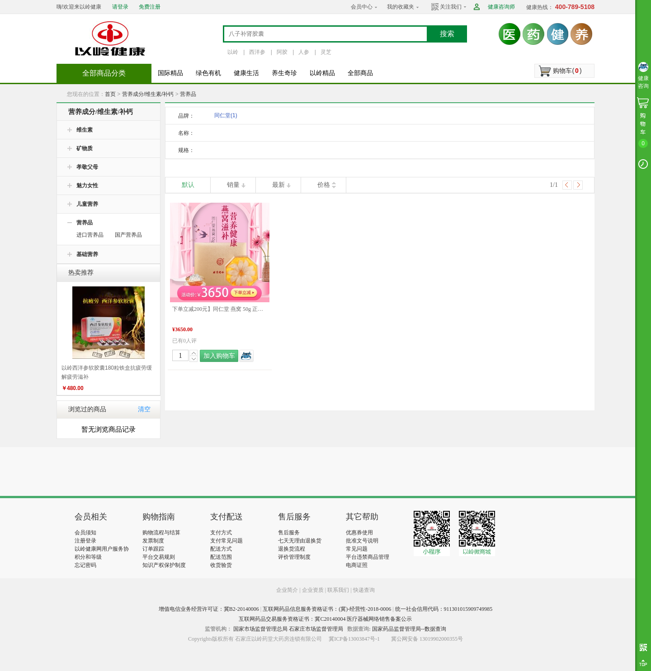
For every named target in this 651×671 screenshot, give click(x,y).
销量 (233, 184)
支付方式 (221, 532)
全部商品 (360, 73)
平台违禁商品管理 (367, 557)
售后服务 (289, 532)
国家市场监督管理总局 (260, 629)
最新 (278, 184)
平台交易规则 (158, 557)
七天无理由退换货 (299, 541)
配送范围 (221, 557)
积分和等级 (88, 557)
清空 (144, 409)
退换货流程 (291, 549)
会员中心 (362, 7)
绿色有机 (208, 73)
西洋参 (257, 52)
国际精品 (170, 73)
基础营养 (87, 254)
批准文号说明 (362, 541)
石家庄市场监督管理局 (316, 629)
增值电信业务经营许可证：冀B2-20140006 (209, 609)
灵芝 (326, 52)
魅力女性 (87, 185)
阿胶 (282, 52)
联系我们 (338, 590)
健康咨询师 (501, 7)
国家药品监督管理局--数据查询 (409, 629)
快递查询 (364, 590)
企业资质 (313, 590)
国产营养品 (128, 235)
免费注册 (149, 7)
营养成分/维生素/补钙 (148, 94)
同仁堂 (225, 115)
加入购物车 (219, 355)
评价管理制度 (294, 557)
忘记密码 (85, 565)
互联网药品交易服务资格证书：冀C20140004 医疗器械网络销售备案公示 (325, 619)
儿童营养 (87, 204)
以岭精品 (322, 73)
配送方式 (221, 549)
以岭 (232, 52)
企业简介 (287, 590)
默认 (188, 184)
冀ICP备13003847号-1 (354, 639)
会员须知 (85, 532)
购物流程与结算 (161, 532)
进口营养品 (90, 235)
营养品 (188, 94)
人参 (303, 52)
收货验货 (221, 565)
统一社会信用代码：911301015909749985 (444, 609)
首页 (110, 94)
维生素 (84, 130)
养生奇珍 (284, 73)
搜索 (447, 34)
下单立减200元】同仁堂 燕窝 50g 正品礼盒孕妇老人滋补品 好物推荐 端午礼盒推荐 (219, 309)
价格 (323, 184)
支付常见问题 (226, 541)
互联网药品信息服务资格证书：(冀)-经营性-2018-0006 (327, 609)
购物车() (567, 70)
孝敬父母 (87, 167)
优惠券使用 (359, 532)
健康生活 (246, 73)
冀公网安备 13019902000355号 (427, 639)
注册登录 (85, 541)
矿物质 (84, 148)
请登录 (120, 7)
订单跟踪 (153, 549)
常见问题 (357, 549)
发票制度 (153, 541)
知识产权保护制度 (164, 565)
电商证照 (357, 565)
